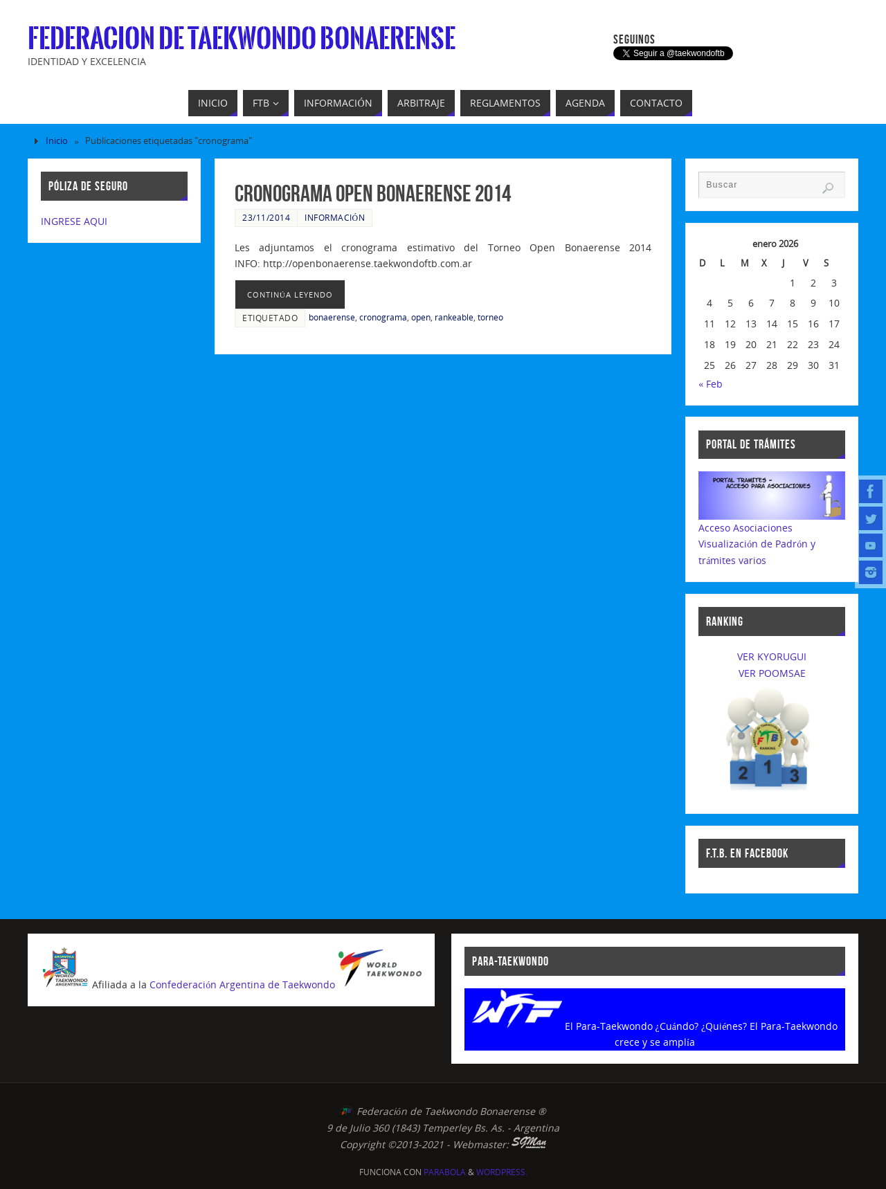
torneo (490, 317)
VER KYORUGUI (771, 656)
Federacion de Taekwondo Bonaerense (241, 39)
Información (335, 217)
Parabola (445, 1172)
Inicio (57, 141)
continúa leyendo (290, 294)
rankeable (454, 317)
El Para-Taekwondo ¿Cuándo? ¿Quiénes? (656, 1026)
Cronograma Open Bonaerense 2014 (373, 193)
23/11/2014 (266, 217)
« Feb (710, 383)
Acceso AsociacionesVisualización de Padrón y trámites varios (756, 544)
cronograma (383, 317)
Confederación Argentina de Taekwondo (242, 984)
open (421, 317)
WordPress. (501, 1172)
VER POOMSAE (772, 673)
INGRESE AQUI (74, 221)
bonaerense (332, 317)
